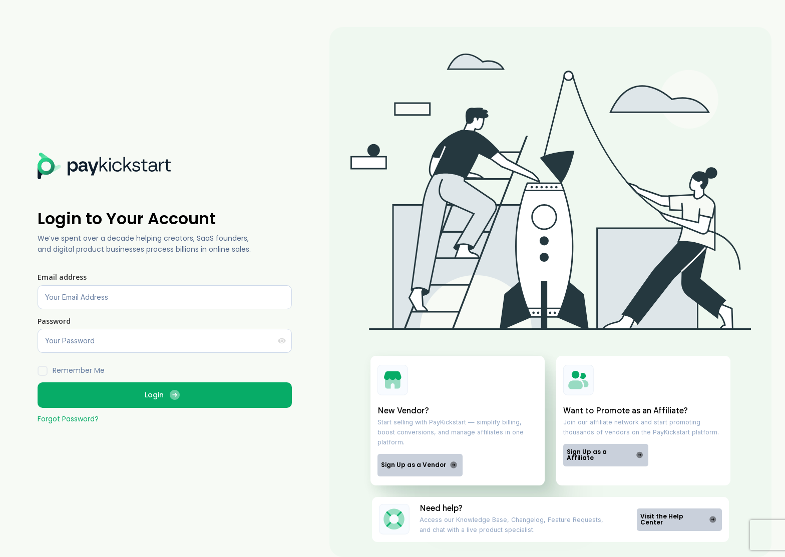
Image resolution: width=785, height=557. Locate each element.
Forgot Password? (68, 419)
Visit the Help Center (678, 519)
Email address (62, 277)
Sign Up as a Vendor (419, 464)
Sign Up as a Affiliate (605, 454)
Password (54, 321)
